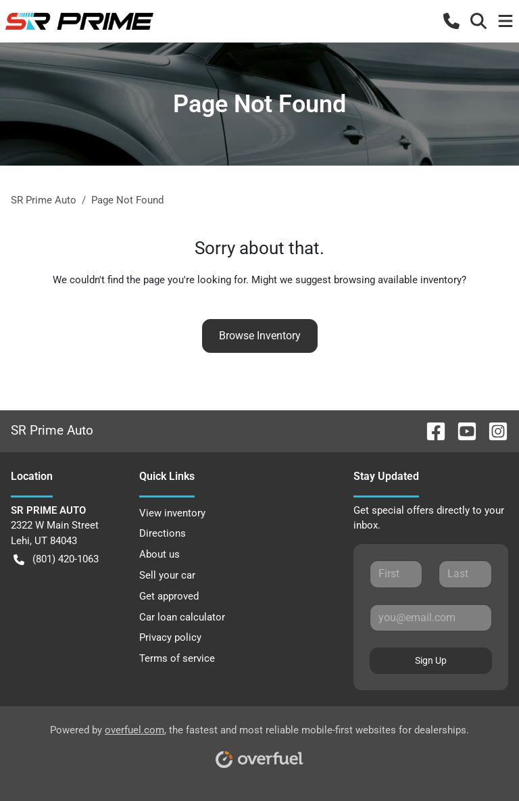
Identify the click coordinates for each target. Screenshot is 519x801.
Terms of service (177, 658)
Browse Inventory (260, 335)
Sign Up (431, 660)
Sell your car (167, 575)
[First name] (396, 573)
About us (159, 554)
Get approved (169, 596)
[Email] (431, 617)
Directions (162, 533)
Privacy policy (170, 637)
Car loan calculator (182, 617)
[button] (451, 20)
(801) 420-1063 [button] (56, 559)
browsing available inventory (398, 280)
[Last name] (465, 573)
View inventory (172, 513)
